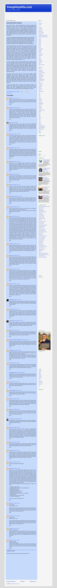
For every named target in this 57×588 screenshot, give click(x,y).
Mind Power (40, 88)
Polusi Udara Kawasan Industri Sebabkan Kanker (46, 178)
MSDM (40, 90)
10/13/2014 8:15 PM (16, 450)
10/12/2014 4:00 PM (16, 398)
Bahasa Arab (41, 31)
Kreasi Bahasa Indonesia (43, 235)
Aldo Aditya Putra (12, 320)
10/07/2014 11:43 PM (16, 161)
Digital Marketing (41, 210)
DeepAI (40, 374)
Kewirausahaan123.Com (43, 231)
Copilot (40, 373)
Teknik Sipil (40, 124)
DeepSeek (40, 376)
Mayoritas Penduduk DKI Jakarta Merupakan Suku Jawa (46, 169)
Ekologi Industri (41, 214)
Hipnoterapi (40, 60)
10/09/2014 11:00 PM (25, 339)
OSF (39, 95)
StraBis (40, 122)
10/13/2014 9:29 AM (18, 418)
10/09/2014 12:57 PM (17, 299)
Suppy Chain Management (43, 253)
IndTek (40, 63)
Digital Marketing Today (42, 211)
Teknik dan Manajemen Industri (44, 254)
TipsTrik (40, 130)
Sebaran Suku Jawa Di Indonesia (46, 187)
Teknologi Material (42, 127)
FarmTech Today (41, 217)
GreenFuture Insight (42, 218)
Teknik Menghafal (41, 255)
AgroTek (40, 24)
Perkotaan (40, 102)
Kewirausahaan (41, 80)
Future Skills (41, 54)
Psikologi (40, 108)
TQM (39, 131)
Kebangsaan (41, 71)
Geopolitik (40, 55)
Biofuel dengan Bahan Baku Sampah (46, 196)
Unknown (11, 98)
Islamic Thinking (41, 64)
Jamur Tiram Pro (41, 223)
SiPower (40, 118)
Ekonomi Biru (41, 48)
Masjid (40, 87)
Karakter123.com (41, 227)
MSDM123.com (41, 241)
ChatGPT (40, 370)
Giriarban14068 (12, 390)
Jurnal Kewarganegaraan (43, 225)
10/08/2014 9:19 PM (16, 269)
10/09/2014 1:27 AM (16, 283)
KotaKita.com (41, 234)
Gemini (40, 378)
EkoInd (40, 47)
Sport (39, 119)
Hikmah (40, 59)
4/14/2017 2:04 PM (16, 540)
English (40, 51)
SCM (39, 114)
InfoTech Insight (41, 222)
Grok (39, 380)
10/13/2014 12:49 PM (16, 427)
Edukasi (40, 43)
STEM (40, 120)
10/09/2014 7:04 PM (16, 309)
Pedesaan (40, 100)
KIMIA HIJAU (41, 233)
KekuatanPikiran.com (42, 230)
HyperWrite (40, 381)
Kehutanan (40, 74)
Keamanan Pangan (42, 229)
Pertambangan (41, 103)
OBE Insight (41, 243)
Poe (39, 386)
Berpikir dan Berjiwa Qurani (43, 36)
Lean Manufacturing (42, 237)
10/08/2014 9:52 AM (16, 174)
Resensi (40, 111)
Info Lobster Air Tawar (42, 221)
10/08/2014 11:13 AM (16, 184)
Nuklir (39, 94)
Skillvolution (40, 250)
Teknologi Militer (41, 128)
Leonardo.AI (41, 382)
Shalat (40, 116)
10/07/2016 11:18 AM (16, 462)
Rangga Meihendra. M (13, 372)
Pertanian (40, 104)
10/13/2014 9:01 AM (16, 409)
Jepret (40, 68)
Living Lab (40, 84)
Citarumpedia (41, 209)
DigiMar (40, 40)
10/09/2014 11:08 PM (17, 350)
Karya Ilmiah (41, 70)
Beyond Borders (41, 207)
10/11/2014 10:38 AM (20, 372)
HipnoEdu (40, 219)
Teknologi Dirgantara (42, 126)
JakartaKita (40, 67)
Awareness (40, 28)
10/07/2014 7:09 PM (14, 122)
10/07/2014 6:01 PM (16, 107)
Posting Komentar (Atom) (15, 583)
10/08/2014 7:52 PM (16, 243)
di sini (23, 59)
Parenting (40, 99)
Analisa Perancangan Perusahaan (44, 206)
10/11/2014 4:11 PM (18, 390)
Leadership (40, 83)
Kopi (39, 82)
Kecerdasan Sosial (42, 72)
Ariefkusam (11, 350)
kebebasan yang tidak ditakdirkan (15, 339)
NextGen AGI (41, 242)
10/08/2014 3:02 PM (16, 216)
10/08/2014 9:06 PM (16, 255)
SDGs (40, 115)
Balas (10, 104)
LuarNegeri (40, 86)
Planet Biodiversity (42, 245)
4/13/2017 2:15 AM (16, 528)
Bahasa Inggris (41, 32)
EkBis (39, 44)
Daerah (40, 39)
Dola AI (40, 377)
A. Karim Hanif (12, 418)
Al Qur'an (40, 27)
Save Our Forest (41, 247)
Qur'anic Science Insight (43, 246)
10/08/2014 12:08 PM (18, 196)
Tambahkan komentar (11, 550)
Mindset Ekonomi (41, 239)
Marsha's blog (11, 196)
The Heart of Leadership (43, 257)
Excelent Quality (41, 215)
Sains (39, 112)
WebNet (40, 132)
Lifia (10, 122)
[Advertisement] (25, 16)
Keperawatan (41, 76)
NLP (39, 92)
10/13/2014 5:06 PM (16, 442)
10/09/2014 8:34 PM (19, 320)
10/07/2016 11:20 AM (16, 468)
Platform (40, 106)
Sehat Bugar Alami (42, 249)
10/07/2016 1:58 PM (16, 503)
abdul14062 (11, 299)
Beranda (22, 581)
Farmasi (40, 52)
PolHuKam (40, 107)
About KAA (40, 23)
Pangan (40, 98)
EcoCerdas (40, 213)
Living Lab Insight (41, 238)
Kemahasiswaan (41, 75)
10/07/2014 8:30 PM (16, 147)
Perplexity (40, 384)
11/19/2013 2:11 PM (16, 98)
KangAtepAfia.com (19, 7)
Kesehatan (40, 78)
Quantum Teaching (42, 110)
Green (40, 56)
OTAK (40, 96)
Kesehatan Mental (42, 79)
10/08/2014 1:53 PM (16, 206)
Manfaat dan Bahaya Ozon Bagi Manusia (46, 160)
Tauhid (40, 123)
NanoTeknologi (41, 91)
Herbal (40, 58)
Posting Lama (33, 581)
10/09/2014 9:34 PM (16, 330)
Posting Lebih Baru (11, 581)
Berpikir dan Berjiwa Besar (43, 35)
